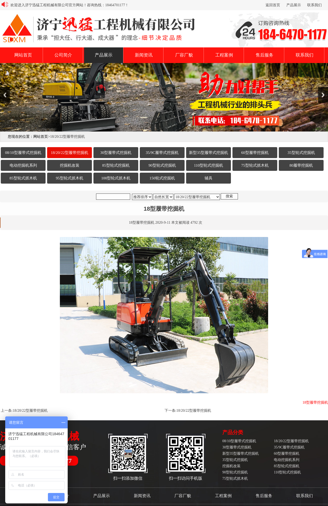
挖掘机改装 (231, 466)
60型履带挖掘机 (286, 453)
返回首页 (273, 5)
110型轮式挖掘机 (287, 472)
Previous (5, 95)
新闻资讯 (144, 55)
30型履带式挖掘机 (236, 447)
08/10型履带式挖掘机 (239, 441)
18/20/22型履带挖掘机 (30, 411)
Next (323, 95)
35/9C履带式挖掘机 (289, 447)
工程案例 (224, 55)
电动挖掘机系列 (286, 460)
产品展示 (293, 5)
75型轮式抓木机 (235, 478)
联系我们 (314, 5)
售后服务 (264, 55)
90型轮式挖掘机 (235, 472)
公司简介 (63, 55)
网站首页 (23, 55)
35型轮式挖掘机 (235, 460)
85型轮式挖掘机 (286, 466)
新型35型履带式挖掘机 (240, 453)
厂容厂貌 (184, 55)
